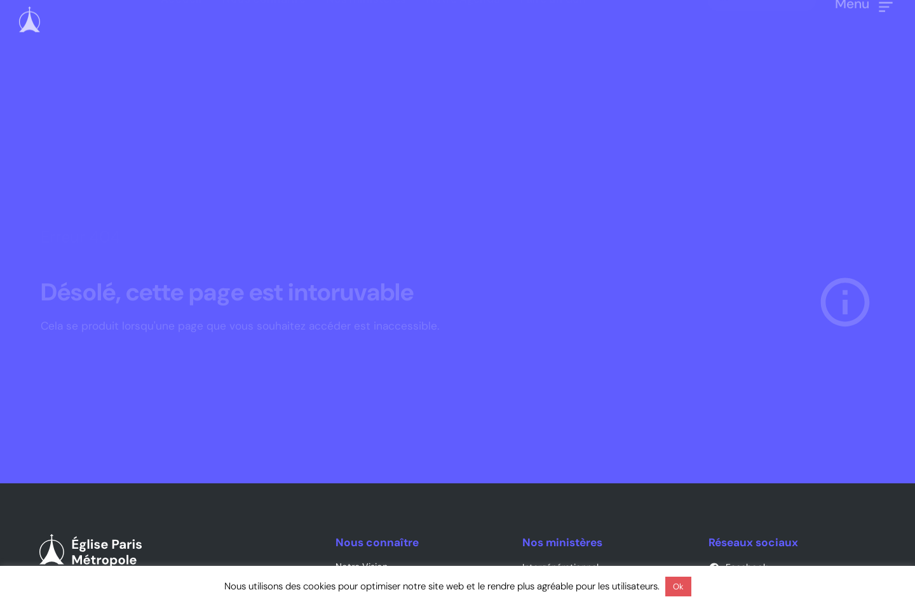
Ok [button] (678, 586)
